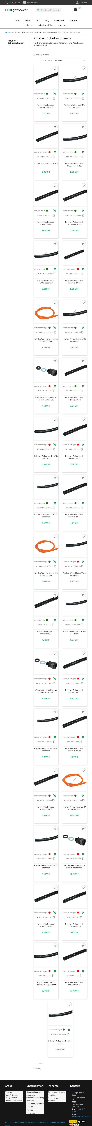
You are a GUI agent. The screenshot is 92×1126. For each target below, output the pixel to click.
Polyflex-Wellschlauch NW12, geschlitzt (46, 457)
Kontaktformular (31, 3)
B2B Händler (59, 20)
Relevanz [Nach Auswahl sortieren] (70, 60)
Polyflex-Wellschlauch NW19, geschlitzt (46, 749)
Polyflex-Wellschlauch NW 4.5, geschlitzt (74, 106)
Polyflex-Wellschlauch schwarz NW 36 (74, 983)
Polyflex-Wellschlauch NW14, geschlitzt (74, 574)
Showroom (30, 1113)
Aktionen (8, 1092)
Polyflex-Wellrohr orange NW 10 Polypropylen (46, 340)
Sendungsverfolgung (56, 1092)
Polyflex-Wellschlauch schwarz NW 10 (74, 281)
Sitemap (29, 1110)
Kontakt (29, 1107)
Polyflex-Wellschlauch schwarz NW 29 (74, 925)
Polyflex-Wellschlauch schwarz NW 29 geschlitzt (45, 983)
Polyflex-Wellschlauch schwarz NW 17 (46, 632)
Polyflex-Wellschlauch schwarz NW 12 (74, 398)
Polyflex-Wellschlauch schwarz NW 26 (46, 925)
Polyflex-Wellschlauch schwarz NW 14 (74, 515)
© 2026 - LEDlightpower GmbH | (18, 1122)
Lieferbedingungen (34, 1092)
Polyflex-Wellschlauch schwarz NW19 (74, 691)
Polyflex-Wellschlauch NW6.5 (46, 163)
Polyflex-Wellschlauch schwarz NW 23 (46, 808)
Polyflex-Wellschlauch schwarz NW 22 (74, 749)
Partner (74, 20)
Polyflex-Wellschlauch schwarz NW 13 (74, 457)
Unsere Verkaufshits (13, 1101)
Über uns (62, 25)
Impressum (35, 1122)
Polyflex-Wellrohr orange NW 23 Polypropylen (74, 808)
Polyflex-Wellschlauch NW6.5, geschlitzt (74, 164)
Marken (29, 25)
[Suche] (48, 10)
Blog (47, 20)
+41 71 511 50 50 (12, 3)
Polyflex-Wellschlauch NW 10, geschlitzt (74, 340)
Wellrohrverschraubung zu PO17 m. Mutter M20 (46, 691)
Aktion (28, 20)
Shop (17, 20)
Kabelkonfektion (45, 25)
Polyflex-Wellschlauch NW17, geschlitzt (74, 632)
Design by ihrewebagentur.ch (53, 1122)
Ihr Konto (53, 1085)
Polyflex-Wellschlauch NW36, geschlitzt (60, 1042)
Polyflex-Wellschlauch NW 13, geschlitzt (46, 515)
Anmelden (52, 1095)
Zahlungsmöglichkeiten (35, 1104)
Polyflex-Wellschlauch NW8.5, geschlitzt (46, 281)
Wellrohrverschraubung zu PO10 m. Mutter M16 (46, 398)
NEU (38, 20)
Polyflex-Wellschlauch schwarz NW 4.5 (46, 106)
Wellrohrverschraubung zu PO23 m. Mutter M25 (74, 866)
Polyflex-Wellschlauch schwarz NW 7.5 (46, 223)
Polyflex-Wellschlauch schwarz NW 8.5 (74, 223)
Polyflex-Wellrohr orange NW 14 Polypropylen (46, 574)
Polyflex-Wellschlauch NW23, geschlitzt (46, 866)
